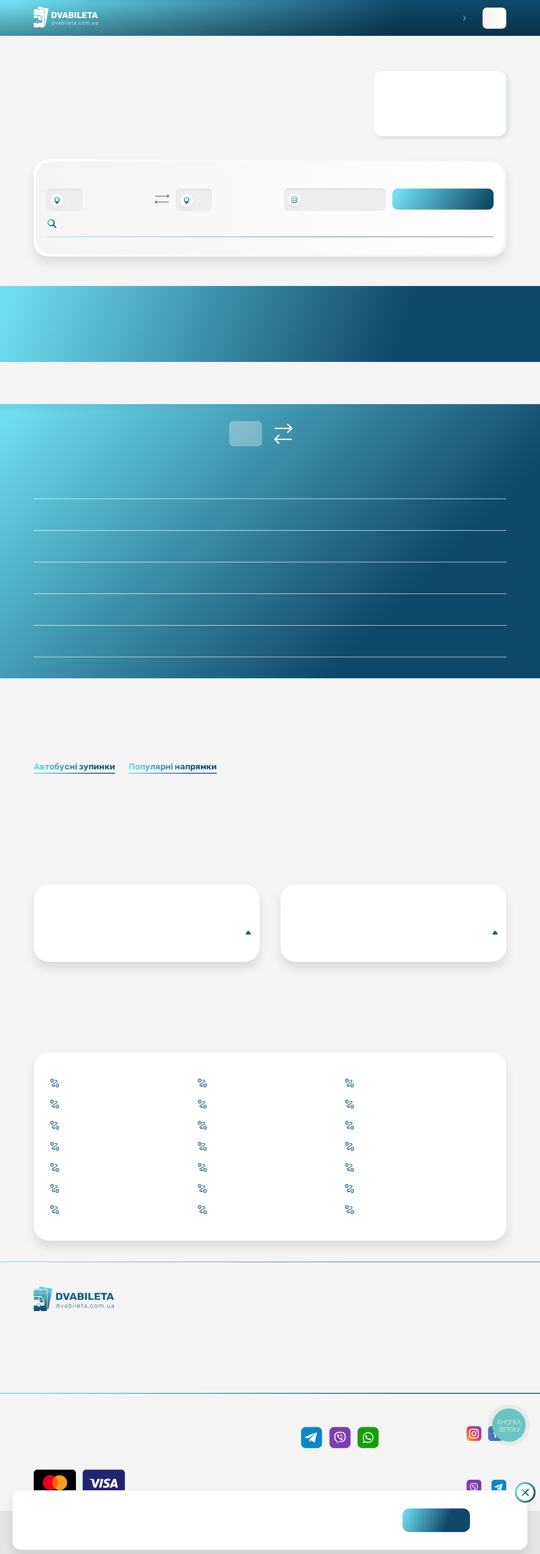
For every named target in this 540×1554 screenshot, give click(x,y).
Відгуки (343, 1356)
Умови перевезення (343, 1326)
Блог (343, 1311)
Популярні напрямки (173, 766)
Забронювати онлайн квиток (230, 1326)
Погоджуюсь (436, 1520)
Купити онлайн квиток (230, 1311)
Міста (230, 1372)
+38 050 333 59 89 (340, 1413)
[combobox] (64, 200)
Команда (101, 1357)
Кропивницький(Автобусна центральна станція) (148, 932)
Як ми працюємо (101, 1327)
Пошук (443, 199)
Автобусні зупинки (74, 766)
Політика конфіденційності (455, 1326)
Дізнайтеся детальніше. (212, 1527)
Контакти (101, 1342)
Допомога (343, 1341)
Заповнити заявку (494, 18)
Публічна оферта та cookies (455, 1311)
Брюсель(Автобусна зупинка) (395, 932)
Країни (230, 1356)
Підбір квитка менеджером (230, 1341)
